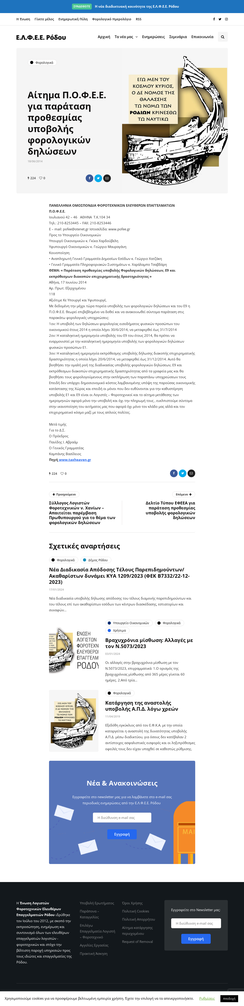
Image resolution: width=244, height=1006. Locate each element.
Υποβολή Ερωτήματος (97, 903)
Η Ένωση (23, 19)
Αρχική (104, 36)
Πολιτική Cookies (135, 911)
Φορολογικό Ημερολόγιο (111, 19)
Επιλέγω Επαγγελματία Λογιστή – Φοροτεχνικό (97, 931)
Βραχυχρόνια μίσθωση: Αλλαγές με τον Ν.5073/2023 (149, 644)
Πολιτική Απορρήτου (138, 919)
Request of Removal (137, 941)
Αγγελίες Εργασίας (94, 945)
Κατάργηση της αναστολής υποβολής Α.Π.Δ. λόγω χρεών (141, 707)
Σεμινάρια (178, 36)
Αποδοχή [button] (229, 999)
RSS (138, 19)
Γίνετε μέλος (44, 19)
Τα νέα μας (124, 36)
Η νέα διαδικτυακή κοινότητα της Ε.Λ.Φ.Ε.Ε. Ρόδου (125, 6)
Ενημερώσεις (153, 36)
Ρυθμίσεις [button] (207, 998)
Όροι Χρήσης (132, 903)
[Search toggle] (223, 37)
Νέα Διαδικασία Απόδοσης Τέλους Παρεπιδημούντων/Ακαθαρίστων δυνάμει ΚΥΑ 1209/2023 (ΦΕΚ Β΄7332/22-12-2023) (119, 577)
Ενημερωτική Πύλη (73, 19)
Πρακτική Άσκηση (93, 953)
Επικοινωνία (202, 36)
